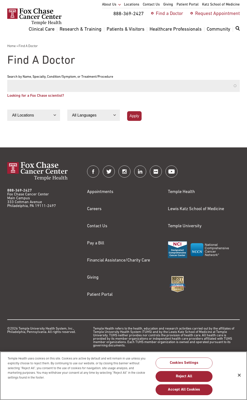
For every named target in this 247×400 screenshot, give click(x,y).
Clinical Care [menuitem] (42, 29)
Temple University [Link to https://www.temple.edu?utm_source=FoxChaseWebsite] (185, 226)
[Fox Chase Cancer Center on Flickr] (156, 172)
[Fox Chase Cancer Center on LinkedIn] (140, 172)
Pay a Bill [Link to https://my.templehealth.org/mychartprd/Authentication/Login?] (95, 243)
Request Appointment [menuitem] (217, 13)
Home (11, 46)
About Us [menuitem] (109, 5)
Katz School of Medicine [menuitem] (221, 5)
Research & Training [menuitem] (81, 29)
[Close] (239, 377)
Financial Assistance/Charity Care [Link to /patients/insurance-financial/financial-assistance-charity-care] (118, 260)
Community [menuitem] (218, 29)
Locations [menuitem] (131, 5)
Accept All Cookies (184, 392)
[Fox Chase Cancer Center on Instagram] (124, 172)
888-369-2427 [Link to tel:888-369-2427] (19, 191)
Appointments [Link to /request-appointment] (100, 192)
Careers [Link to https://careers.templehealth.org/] (94, 209)
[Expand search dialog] (237, 29)
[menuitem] (237, 31)
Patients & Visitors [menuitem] (125, 29)
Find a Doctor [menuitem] (169, 13)
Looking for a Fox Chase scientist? (35, 96)
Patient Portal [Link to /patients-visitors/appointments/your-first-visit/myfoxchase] (100, 294)
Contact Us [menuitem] (151, 5)
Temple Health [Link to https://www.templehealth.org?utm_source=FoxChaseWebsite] (181, 192)
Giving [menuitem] (168, 5)
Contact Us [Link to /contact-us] (97, 226)
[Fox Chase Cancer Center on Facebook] (93, 172)
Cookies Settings (184, 365)
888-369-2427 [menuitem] (128, 14)
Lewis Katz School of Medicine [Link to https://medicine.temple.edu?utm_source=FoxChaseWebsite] (196, 209)
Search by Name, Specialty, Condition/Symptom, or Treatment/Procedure (60, 77)
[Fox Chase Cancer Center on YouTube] (171, 172)
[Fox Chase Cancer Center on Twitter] (109, 172)
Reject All (184, 379)
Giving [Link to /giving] (93, 277)
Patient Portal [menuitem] (188, 5)
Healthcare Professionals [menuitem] (176, 29)
